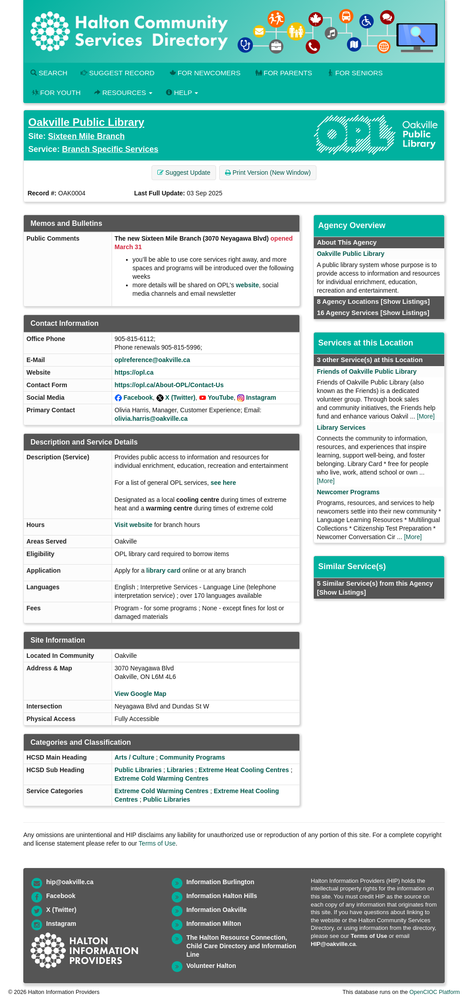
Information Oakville (216, 909)
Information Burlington (220, 881)
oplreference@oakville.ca (153, 359)
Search (48, 73)
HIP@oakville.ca (333, 944)
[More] (426, 416)
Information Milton (213, 923)
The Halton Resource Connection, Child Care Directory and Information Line (241, 946)
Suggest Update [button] (183, 172)
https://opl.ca (134, 372)
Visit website (134, 524)
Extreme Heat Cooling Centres (244, 769)
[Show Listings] (405, 301)
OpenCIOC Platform (434, 992)
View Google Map (141, 693)
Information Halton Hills (221, 895)
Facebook (137, 397)
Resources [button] (123, 92)
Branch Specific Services (110, 149)
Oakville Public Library (86, 122)
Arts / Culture (135, 757)
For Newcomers (204, 73)
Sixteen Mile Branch (86, 136)
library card (163, 570)
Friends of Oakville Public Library (367, 371)
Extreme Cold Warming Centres (162, 778)
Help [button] (182, 92)
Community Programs (192, 757)
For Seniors (354, 73)
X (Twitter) (180, 397)
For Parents (283, 73)
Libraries (180, 769)
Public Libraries (138, 769)
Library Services (341, 427)
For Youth (55, 92)
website (247, 285)
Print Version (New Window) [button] (268, 172)
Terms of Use (157, 843)
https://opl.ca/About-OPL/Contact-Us (169, 385)
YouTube (221, 397)
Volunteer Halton (211, 965)
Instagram (261, 397)
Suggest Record (117, 73)
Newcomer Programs (348, 492)
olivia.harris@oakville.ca (151, 418)
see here (223, 482)
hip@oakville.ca (69, 881)
